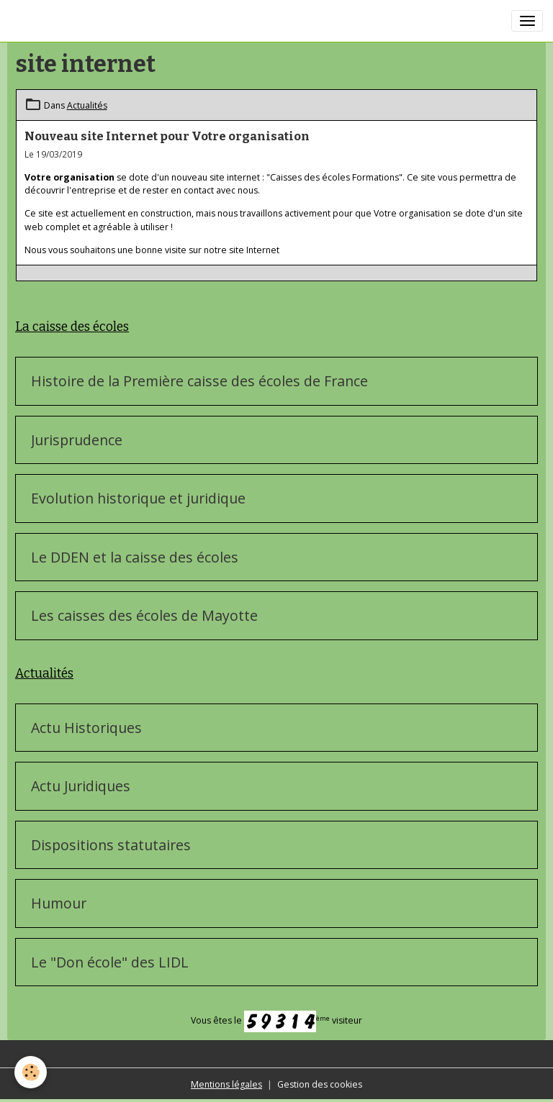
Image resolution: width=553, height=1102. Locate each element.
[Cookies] (30, 1072)
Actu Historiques (86, 728)
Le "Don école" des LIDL (110, 962)
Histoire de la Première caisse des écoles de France (199, 381)
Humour (58, 903)
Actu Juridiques (80, 786)
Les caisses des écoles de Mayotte (144, 615)
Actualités (87, 105)
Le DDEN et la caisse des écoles (134, 557)
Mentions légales (226, 1084)
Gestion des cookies (319, 1084)
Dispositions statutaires (111, 845)
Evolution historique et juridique (138, 498)
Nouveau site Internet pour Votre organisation (167, 136)
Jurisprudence (76, 440)
